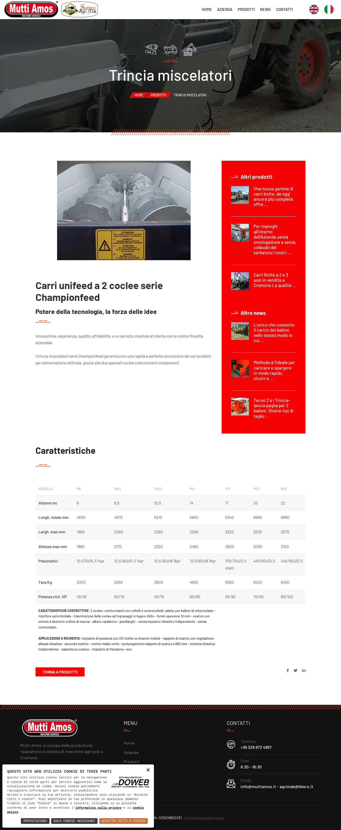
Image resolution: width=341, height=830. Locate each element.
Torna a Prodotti (60, 671)
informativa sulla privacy (99, 808)
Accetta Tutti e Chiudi (123, 821)
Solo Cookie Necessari (74, 821)
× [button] (148, 770)
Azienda (224, 9)
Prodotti (246, 9)
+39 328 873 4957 (256, 747)
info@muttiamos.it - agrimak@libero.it (277, 786)
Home (207, 9)
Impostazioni (35, 821)
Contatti (284, 9)
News (265, 9)
